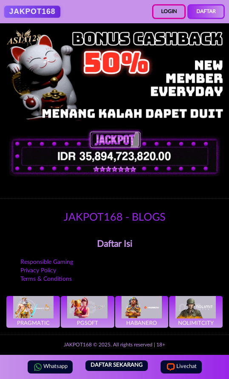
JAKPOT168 (78, 344)
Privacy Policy (38, 271)
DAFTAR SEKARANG (116, 365)
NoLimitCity (195, 311)
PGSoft (87, 311)
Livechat (181, 367)
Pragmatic (33, 311)
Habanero (142, 311)
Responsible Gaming (46, 262)
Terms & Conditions (46, 279)
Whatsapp (50, 367)
